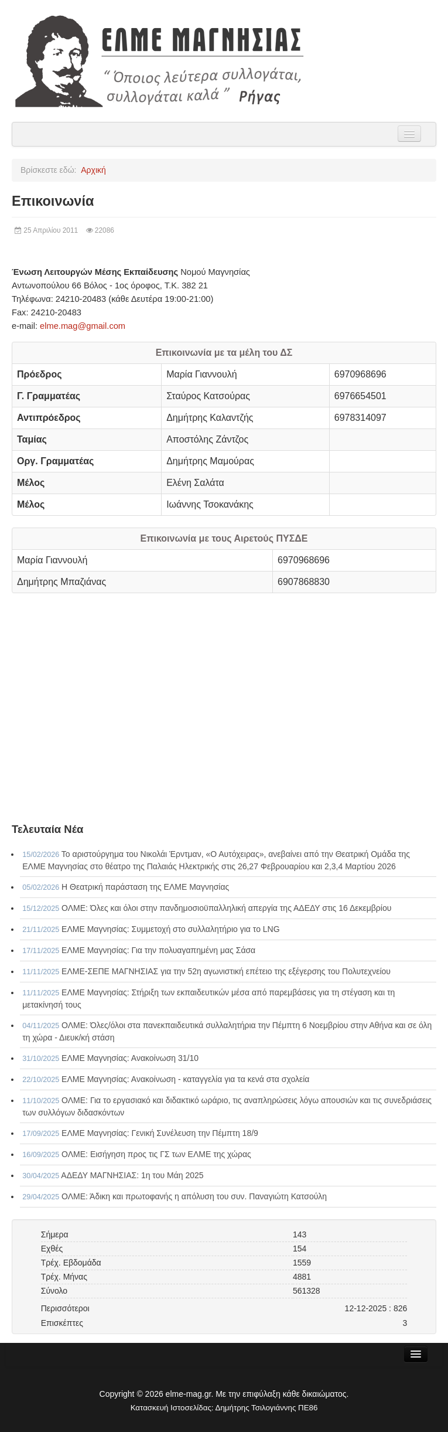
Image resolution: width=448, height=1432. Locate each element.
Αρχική (93, 170)
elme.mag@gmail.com (82, 326)
